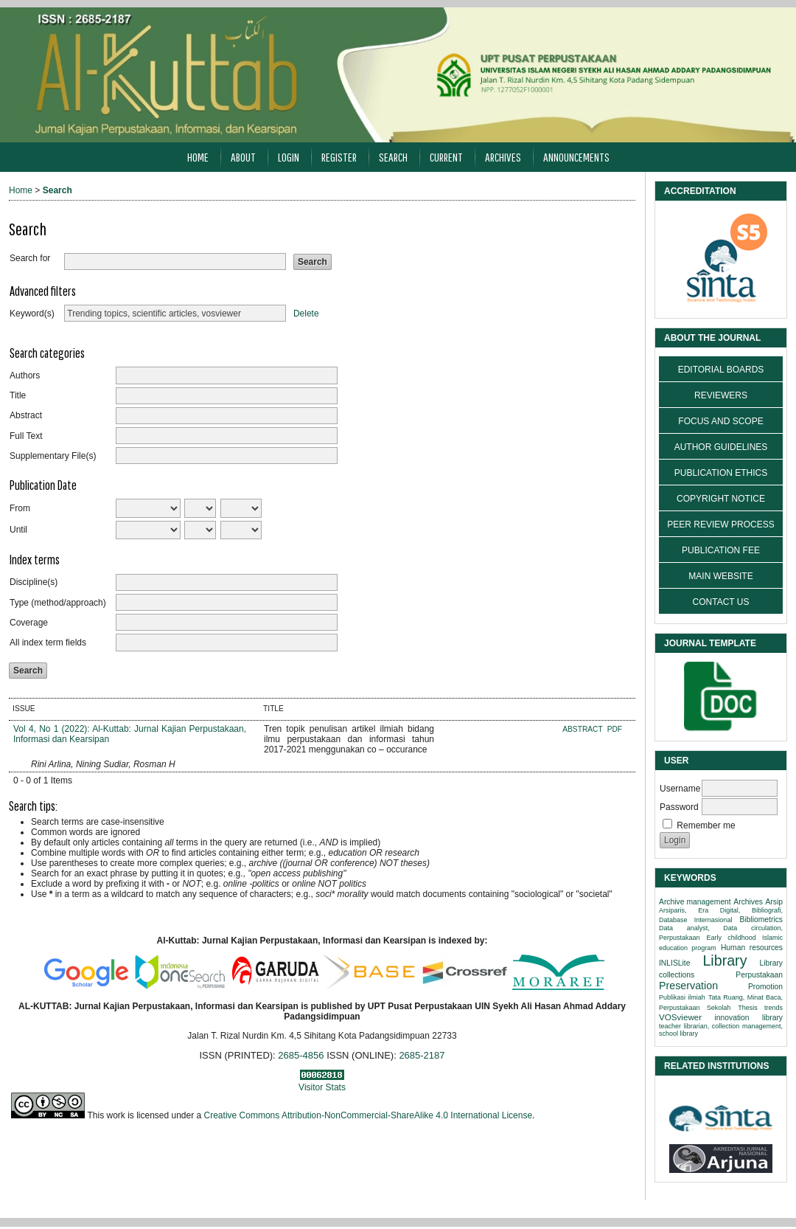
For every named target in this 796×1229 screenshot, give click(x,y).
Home (198, 157)
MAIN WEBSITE (720, 576)
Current (446, 157)
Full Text (26, 436)
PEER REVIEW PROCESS (720, 524)
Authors (25, 375)
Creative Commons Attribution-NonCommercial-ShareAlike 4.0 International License (368, 1115)
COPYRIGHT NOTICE (721, 499)
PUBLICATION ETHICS (720, 473)
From (20, 508)
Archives (503, 157)
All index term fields (48, 642)
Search (393, 157)
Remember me (706, 825)
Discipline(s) (33, 582)
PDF (614, 729)
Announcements (576, 157)
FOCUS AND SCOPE (720, 421)
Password (679, 807)
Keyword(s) (32, 313)
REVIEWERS (720, 395)
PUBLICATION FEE (721, 550)
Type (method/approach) (58, 603)
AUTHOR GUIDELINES (721, 447)
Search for (30, 258)
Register (339, 157)
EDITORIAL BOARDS (721, 369)
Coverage (29, 622)
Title (18, 395)
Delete (306, 313)
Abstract (26, 415)
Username (680, 788)
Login (288, 157)
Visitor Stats (322, 1087)
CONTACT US (721, 602)
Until (18, 530)
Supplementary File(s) (53, 456)
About (243, 157)
